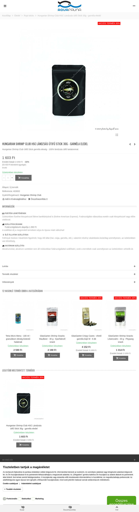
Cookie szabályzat (10, 484)
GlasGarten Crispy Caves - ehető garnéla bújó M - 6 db (86, 337)
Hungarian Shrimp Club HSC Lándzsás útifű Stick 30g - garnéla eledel (24, 427)
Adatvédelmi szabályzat (31, 484)
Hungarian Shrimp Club (30, 195)
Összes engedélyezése (121, 502)
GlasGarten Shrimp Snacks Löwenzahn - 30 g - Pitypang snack (120, 339)
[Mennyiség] (8, 178)
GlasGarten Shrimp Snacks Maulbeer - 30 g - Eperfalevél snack (52, 339)
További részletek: (13, 489)
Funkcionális (12, 499)
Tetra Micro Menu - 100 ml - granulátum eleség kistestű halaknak (18, 339)
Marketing (39, 499)
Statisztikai (26, 499)
